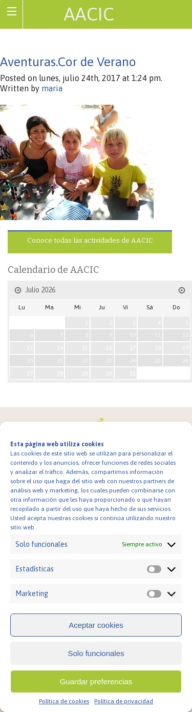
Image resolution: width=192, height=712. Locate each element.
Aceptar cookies (96, 625)
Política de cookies (64, 701)
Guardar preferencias (96, 681)
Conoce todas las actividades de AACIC (90, 240)
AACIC (89, 14)
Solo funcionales (96, 653)
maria (51, 88)
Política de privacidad (123, 701)
